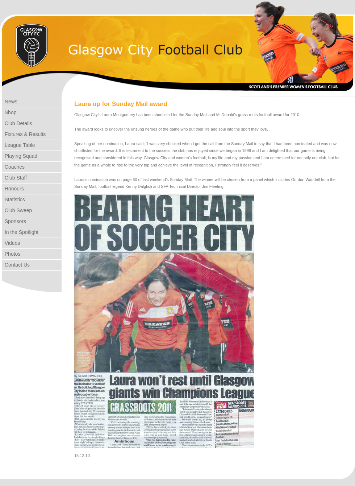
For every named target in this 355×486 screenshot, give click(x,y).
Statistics (13, 199)
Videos (11, 243)
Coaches (13, 167)
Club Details (17, 123)
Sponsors (14, 221)
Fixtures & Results (24, 134)
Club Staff (14, 178)
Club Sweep (17, 210)
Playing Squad (19, 156)
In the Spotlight (20, 232)
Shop (9, 112)
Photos (11, 254)
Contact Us (16, 265)
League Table (18, 145)
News (9, 101)
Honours (13, 188)
